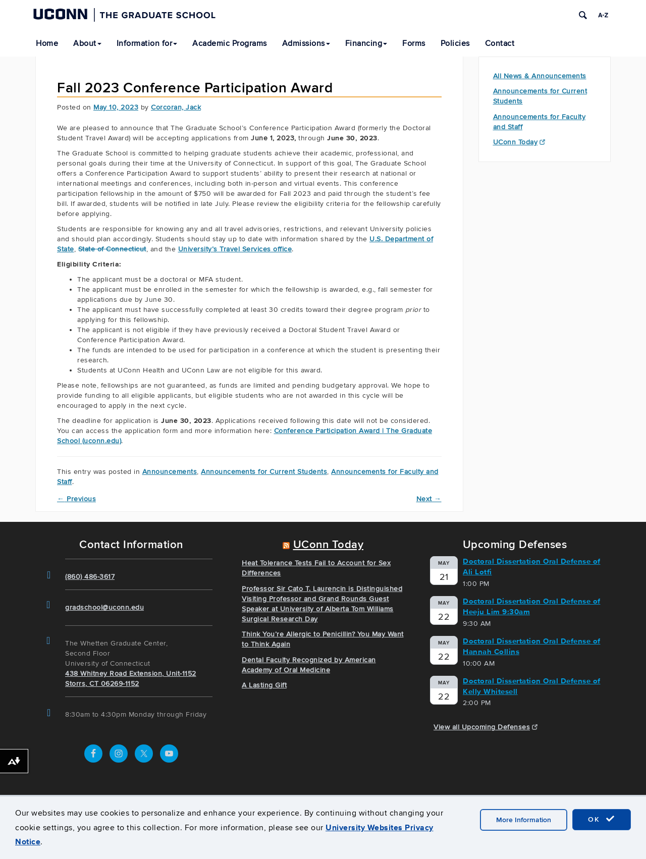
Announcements (169, 471)
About (87, 43)
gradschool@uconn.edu (104, 607)
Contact (500, 43)
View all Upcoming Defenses (486, 727)
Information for (147, 43)
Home (47, 43)
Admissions (306, 43)
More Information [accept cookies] (523, 820)
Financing (366, 43)
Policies (455, 43)
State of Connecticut (112, 249)
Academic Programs (229, 43)
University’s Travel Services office (235, 249)
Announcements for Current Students (264, 471)
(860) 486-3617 (90, 576)
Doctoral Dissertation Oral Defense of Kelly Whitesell (532, 686)
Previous (76, 499)
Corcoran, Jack (176, 107)
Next (429, 499)
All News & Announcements (539, 76)
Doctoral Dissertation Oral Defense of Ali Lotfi (532, 566)
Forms (413, 43)
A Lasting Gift (264, 685)
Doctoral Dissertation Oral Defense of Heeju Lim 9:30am (532, 606)
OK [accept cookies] (601, 819)
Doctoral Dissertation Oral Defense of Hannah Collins (532, 646)
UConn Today (519, 142)
